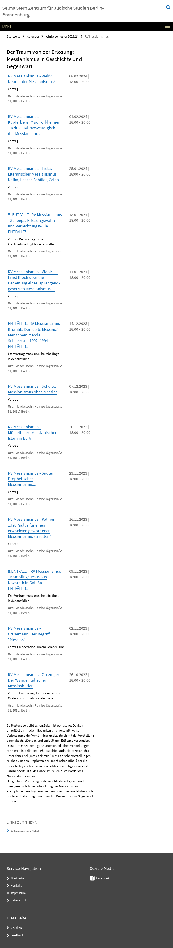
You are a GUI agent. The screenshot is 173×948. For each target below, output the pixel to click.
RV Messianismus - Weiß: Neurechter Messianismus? (31, 78)
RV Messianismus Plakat (24, 827)
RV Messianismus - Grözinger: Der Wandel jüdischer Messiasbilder (34, 677)
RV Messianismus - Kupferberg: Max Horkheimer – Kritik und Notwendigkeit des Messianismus (34, 124)
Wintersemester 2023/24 (62, 36)
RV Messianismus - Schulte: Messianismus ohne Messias (32, 387)
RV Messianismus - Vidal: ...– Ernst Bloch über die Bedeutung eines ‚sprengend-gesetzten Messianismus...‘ (34, 279)
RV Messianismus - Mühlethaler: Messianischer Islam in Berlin (32, 430)
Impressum (18, 889)
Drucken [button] (16, 924)
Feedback (17, 931)
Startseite (13, 36)
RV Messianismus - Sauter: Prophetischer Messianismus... (31, 476)
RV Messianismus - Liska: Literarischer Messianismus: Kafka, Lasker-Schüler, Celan (33, 173)
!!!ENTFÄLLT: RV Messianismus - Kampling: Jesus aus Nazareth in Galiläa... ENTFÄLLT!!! (34, 577)
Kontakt (16, 882)
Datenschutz (19, 896)
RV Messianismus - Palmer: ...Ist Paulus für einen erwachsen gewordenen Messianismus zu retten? (32, 525)
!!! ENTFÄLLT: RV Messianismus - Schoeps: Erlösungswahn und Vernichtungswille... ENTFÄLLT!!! (35, 222)
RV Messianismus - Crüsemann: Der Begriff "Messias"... (29, 631)
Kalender (33, 36)
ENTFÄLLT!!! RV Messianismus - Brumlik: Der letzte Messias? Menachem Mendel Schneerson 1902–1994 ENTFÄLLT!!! (35, 333)
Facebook (102, 875)
